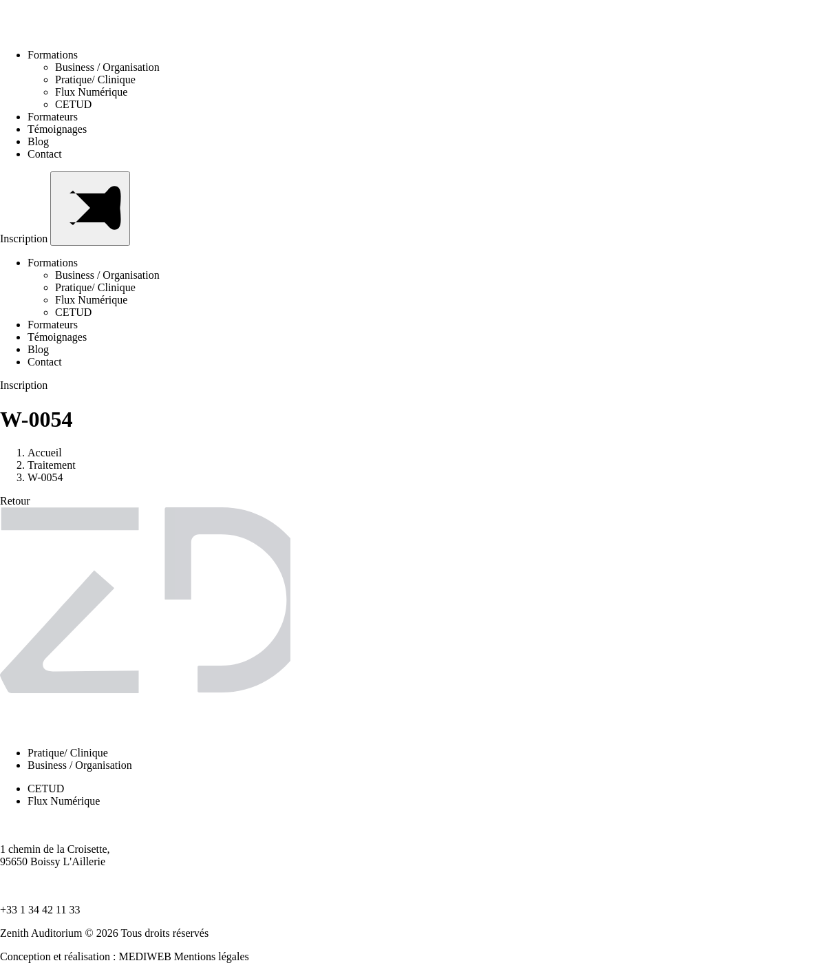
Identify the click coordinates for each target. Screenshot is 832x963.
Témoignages (57, 129)
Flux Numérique (91, 92)
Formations (57, 55)
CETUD (73, 104)
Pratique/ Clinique (95, 79)
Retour (15, 501)
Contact (45, 154)
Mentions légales (211, 956)
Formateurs (53, 117)
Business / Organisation (107, 67)
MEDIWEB (144, 956)
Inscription (25, 238)
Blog (38, 141)
